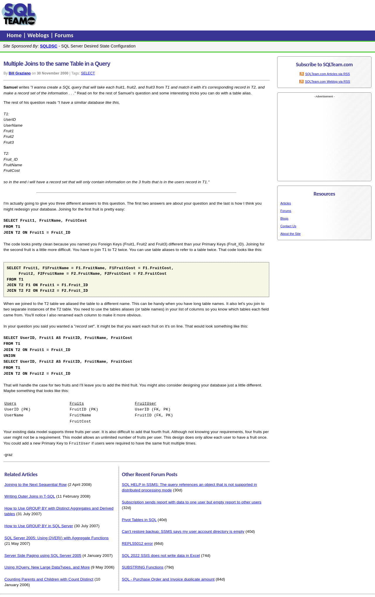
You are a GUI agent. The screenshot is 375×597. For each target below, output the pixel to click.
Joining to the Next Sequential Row (35, 480)
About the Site (290, 233)
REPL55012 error (137, 539)
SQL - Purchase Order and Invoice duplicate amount (168, 574)
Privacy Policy (215, 594)
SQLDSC (48, 46)
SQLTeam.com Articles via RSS (327, 74)
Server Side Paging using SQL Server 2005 (42, 551)
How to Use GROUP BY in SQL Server (38, 521)
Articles (285, 203)
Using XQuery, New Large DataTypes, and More (47, 562)
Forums (64, 35)
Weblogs (39, 35)
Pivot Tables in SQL (139, 515)
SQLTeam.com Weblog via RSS (327, 81)
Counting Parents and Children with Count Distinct (48, 574)
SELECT (88, 73)
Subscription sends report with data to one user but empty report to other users (191, 497)
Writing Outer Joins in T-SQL (29, 491)
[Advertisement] (150, 14)
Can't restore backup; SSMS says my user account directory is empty (183, 527)
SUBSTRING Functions (142, 562)
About (233, 594)
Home (15, 35)
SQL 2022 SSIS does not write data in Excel (161, 551)
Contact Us (288, 226)
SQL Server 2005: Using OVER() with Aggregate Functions (56, 533)
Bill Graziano (20, 73)
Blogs (284, 218)
